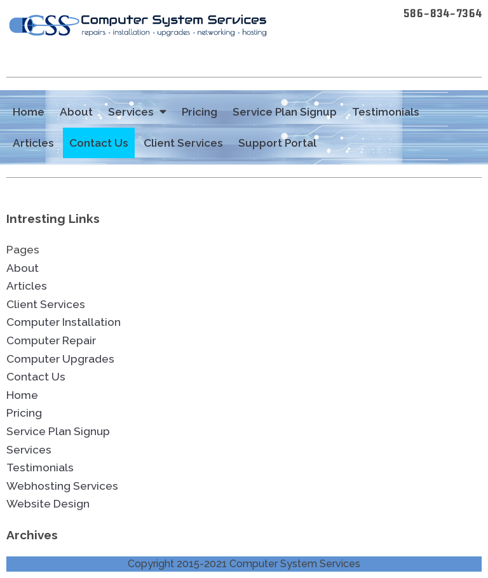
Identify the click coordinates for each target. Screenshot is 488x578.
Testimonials (385, 111)
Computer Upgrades (60, 359)
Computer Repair (51, 340)
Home (28, 111)
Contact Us (98, 143)
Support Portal (277, 143)
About (76, 111)
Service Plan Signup (285, 111)
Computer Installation (63, 322)
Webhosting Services (62, 486)
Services (137, 112)
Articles (33, 143)
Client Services (183, 143)
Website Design (48, 503)
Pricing (199, 111)
